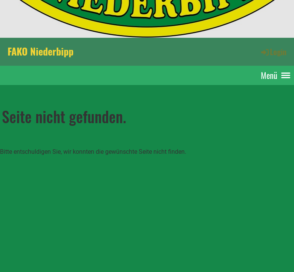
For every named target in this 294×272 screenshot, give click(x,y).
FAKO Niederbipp (41, 51)
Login (273, 51)
